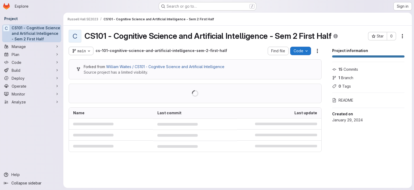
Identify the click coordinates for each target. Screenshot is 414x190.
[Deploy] (31, 78)
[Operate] (31, 86)
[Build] (31, 70)
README (342, 100)
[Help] (31, 174)
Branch (342, 77)
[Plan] (31, 54)
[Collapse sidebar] (31, 183)
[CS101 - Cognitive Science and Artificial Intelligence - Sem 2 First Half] (31, 33)
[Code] (31, 62)
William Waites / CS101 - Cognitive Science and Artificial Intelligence (165, 66)
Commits (345, 69)
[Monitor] (31, 94)
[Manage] (31, 46)
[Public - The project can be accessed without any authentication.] (335, 36)
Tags (341, 86)
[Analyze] (31, 102)
